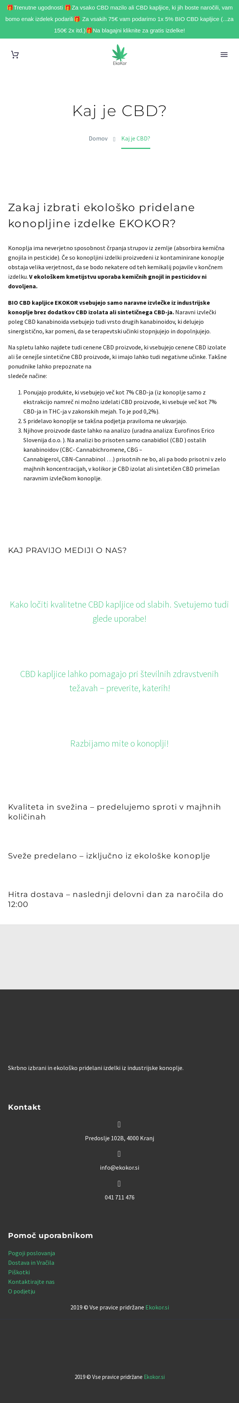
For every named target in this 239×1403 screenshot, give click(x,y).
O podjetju (21, 1291)
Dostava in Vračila (31, 1262)
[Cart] (15, 55)
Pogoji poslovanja (31, 1253)
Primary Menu (224, 54)
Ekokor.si (157, 1307)
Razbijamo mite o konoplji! (119, 743)
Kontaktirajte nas (31, 1281)
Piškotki (19, 1272)
